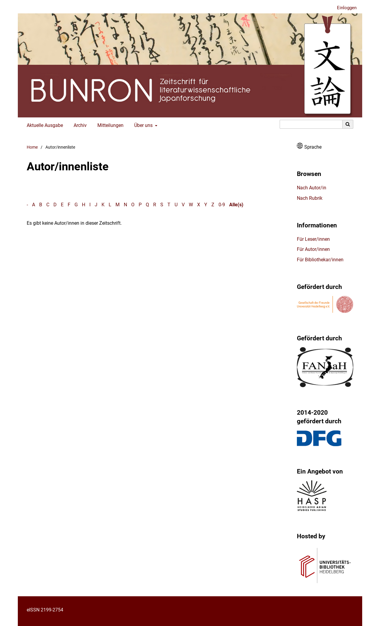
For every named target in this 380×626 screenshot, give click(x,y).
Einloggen (344, 7)
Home (32, 147)
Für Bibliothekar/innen (320, 259)
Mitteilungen (109, 125)
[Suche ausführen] (348, 124)
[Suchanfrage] (311, 124)
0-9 (221, 204)
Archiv (79, 125)
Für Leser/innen (313, 239)
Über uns (143, 125)
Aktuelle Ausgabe (43, 125)
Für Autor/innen (313, 249)
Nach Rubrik (309, 198)
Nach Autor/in (311, 188)
